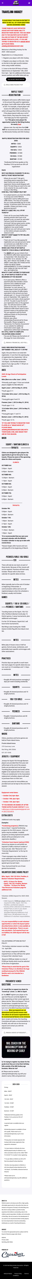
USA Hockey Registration (16, 79)
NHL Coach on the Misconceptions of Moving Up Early (16, 1047)
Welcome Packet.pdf (13, 85)
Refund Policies (8, 1273)
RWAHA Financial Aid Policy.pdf (17, 342)
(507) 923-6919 (8, 811)
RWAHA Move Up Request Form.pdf (17, 1033)
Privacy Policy (18, 1273)
